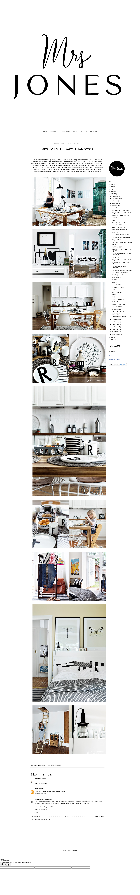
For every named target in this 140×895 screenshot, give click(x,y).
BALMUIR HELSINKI (117, 277)
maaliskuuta (116, 329)
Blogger (74, 850)
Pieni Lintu (38, 778)
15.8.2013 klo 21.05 (41, 809)
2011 (112, 340)
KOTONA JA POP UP (117, 275)
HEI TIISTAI (115, 244)
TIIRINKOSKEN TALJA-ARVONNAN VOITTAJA (121, 254)
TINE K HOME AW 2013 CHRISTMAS (122, 242)
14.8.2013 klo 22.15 (41, 783)
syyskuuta (115, 203)
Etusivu (67, 816)
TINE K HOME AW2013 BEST (120, 272)
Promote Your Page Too (115, 359)
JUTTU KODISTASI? (64, 131)
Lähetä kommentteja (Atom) (42, 819)
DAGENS (114, 208)
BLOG (45, 131)
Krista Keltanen (65, 165)
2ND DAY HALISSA (117, 225)
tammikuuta (115, 334)
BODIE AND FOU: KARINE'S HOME (121, 316)
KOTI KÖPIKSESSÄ (117, 309)
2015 (112, 189)
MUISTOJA (115, 232)
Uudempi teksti (35, 816)
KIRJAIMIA (114, 289)
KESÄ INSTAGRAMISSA (118, 299)
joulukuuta (115, 196)
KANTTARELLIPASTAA (118, 311)
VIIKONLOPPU (116, 257)
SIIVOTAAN (115, 302)
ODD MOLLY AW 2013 (118, 304)
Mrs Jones (111, 355)
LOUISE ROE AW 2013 (118, 287)
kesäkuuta (115, 322)
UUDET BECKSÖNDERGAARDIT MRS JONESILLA (122, 250)
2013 (112, 194)
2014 (112, 191)
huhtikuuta (115, 327)
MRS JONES (53, 131)
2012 (112, 337)
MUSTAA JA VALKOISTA (118, 222)
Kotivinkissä (44, 165)
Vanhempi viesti (99, 816)
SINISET (114, 294)
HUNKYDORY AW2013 (118, 227)
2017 (112, 184)
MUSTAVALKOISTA (117, 247)
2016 (112, 186)
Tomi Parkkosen (56, 171)
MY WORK (84, 131)
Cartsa (37, 789)
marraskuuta (116, 198)
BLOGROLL (93, 131)
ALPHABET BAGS (117, 292)
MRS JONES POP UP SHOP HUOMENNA (119, 266)
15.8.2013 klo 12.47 (41, 793)
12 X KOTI (75, 131)
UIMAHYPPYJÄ (116, 314)
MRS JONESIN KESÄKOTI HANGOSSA (122, 270)
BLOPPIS (114, 282)
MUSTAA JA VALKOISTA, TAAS (120, 210)
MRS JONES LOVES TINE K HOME (121, 237)
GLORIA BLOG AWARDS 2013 (120, 215)
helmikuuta (115, 332)
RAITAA (114, 220)
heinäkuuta (115, 319)
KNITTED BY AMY (117, 307)
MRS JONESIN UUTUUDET (119, 240)
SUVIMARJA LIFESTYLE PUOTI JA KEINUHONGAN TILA (121, 263)
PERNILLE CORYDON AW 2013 (120, 235)
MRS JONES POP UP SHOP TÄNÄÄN (122, 213)
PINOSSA (114, 218)
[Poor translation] (7, 864)
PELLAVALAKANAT (117, 285)
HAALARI (114, 280)
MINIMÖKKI (115, 297)
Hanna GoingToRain (41, 799)
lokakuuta (115, 201)
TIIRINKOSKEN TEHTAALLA (119, 230)
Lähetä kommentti (38, 813)
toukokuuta (115, 324)
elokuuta (115, 206)
